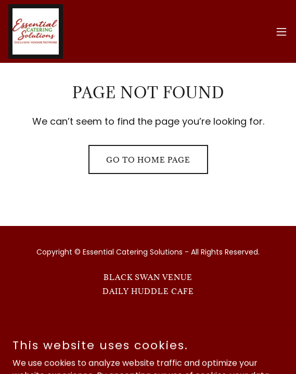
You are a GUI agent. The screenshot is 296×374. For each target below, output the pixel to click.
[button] (281, 31)
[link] (35, 31)
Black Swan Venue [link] (148, 277)
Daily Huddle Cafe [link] (148, 291)
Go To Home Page (148, 160)
